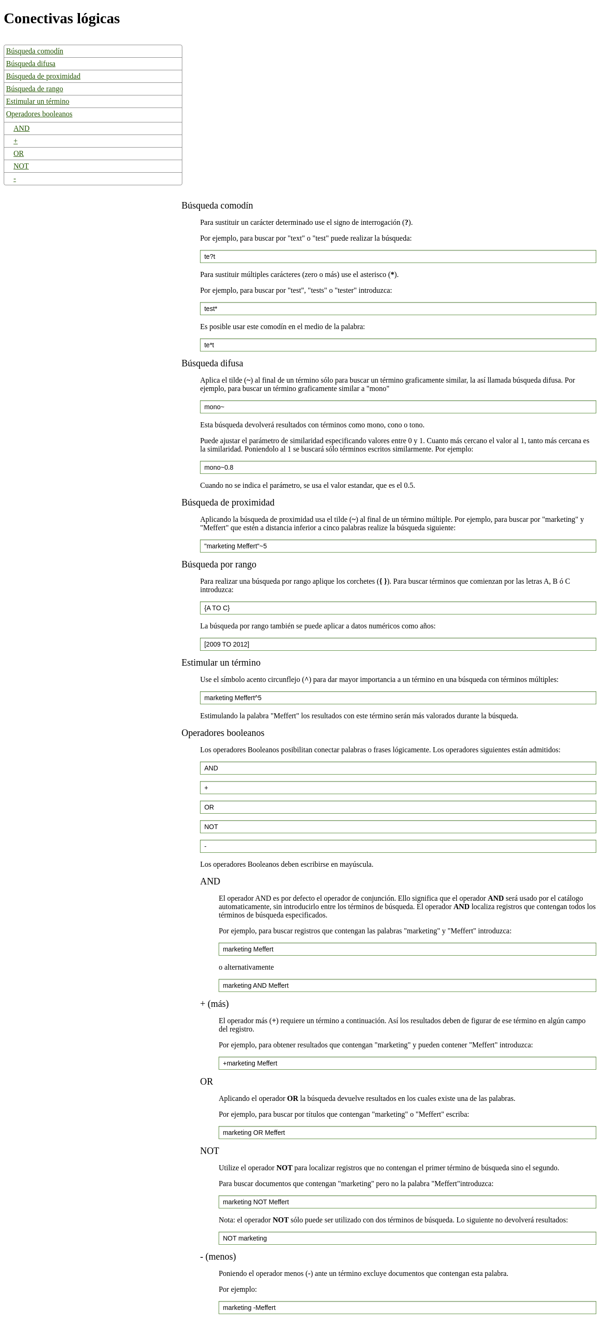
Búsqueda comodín (34, 51)
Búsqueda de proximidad (43, 76)
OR (18, 153)
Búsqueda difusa (30, 63)
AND (21, 128)
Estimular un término (37, 101)
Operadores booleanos (39, 114)
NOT (21, 166)
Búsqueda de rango (34, 89)
